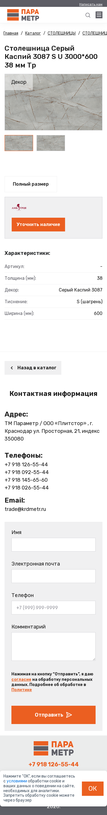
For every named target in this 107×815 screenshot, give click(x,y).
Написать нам (90, 4)
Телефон (22, 595)
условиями (17, 781)
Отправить (53, 714)
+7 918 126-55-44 (26, 464)
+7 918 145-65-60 (26, 480)
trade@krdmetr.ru (25, 509)
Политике (21, 689)
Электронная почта (35, 564)
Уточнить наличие (38, 224)
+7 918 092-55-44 (27, 472)
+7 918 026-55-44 (27, 488)
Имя (16, 532)
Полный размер (31, 184)
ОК (92, 788)
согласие (21, 679)
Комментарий (28, 627)
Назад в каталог (32, 367)
